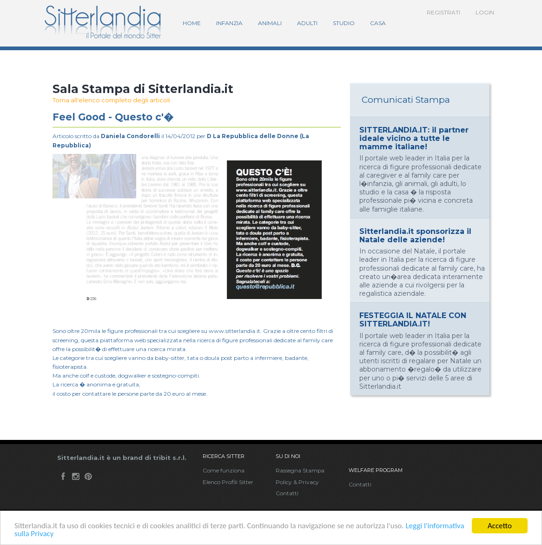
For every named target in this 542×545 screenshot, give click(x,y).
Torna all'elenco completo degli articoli (111, 100)
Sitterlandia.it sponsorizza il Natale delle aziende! (415, 235)
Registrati (443, 12)
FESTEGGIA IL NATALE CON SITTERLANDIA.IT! (412, 319)
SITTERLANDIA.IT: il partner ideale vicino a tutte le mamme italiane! (414, 138)
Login (485, 12)
